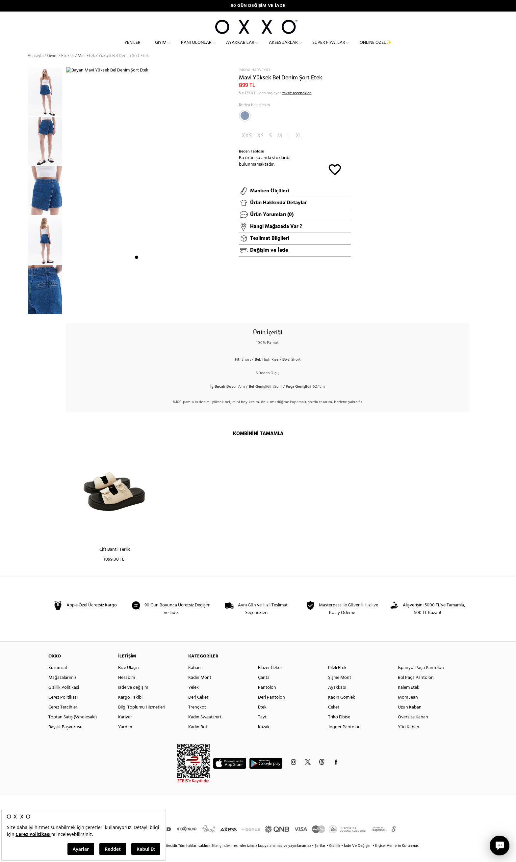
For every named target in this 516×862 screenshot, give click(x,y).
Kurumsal (57, 679)
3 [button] (148, 308)
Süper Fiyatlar (328, 48)
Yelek (193, 699)
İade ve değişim (133, 699)
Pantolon (267, 699)
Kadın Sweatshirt (204, 729)
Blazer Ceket (270, 679)
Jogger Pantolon (344, 738)
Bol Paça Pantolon (416, 689)
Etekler (67, 67)
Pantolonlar (196, 48)
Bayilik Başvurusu (65, 738)
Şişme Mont (339, 689)
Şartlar (320, 857)
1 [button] (136, 308)
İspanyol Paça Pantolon (421, 679)
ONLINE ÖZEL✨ (376, 48)
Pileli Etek (337, 679)
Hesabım (126, 689)
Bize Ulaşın (128, 679)
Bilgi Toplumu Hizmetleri (141, 719)
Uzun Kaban (410, 719)
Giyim (161, 48)
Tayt (262, 729)
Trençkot (197, 719)
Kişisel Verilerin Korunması (397, 857)
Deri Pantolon (271, 709)
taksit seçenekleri (297, 104)
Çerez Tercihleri (63, 719)
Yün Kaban (408, 738)
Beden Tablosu (251, 163)
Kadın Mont (199, 689)
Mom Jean (408, 709)
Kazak (264, 738)
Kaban (194, 679)
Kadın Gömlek (341, 709)
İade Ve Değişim (358, 857)
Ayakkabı (337, 699)
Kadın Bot (197, 738)
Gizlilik (335, 857)
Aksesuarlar (283, 48)
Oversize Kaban (413, 729)
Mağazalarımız (62, 689)
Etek (262, 719)
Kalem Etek (408, 699)
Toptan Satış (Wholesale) (72, 729)
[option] (47, 103)
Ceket (333, 719)
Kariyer (125, 729)
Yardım (125, 738)
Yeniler (132, 48)
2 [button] (142, 308)
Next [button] (69, 198)
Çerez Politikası (63, 709)
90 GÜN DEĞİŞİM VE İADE (258, 6)
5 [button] (160, 308)
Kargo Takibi (130, 709)
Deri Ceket (198, 709)
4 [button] (154, 308)
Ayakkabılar (240, 48)
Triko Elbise (339, 729)
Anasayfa (35, 67)
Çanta (264, 689)
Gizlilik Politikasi (63, 699)
